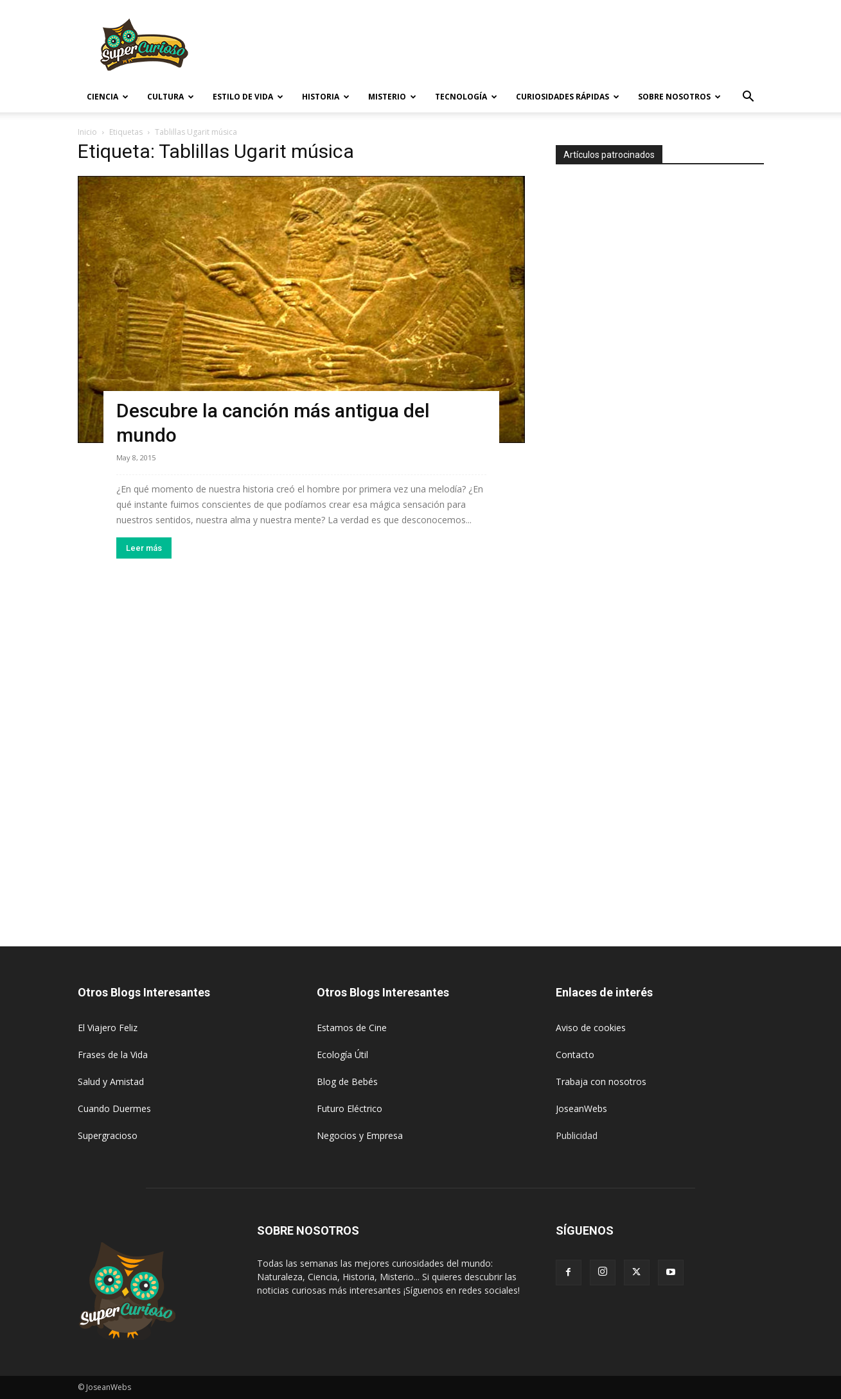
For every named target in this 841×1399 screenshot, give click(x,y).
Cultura (170, 96)
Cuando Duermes (114, 1108)
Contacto (575, 1054)
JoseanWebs (581, 1108)
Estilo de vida (248, 96)
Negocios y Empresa (360, 1135)
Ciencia (107, 96)
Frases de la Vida (113, 1054)
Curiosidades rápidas (567, 96)
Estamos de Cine (352, 1027)
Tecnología (466, 96)
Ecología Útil (342, 1054)
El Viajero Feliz (107, 1027)
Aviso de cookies (591, 1027)
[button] (748, 98)
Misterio (392, 96)
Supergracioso (107, 1135)
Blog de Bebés (347, 1081)
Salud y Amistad (111, 1081)
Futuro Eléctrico (349, 1108)
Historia (326, 96)
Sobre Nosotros (679, 96)
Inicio (87, 131)
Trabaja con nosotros (601, 1081)
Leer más (144, 548)
